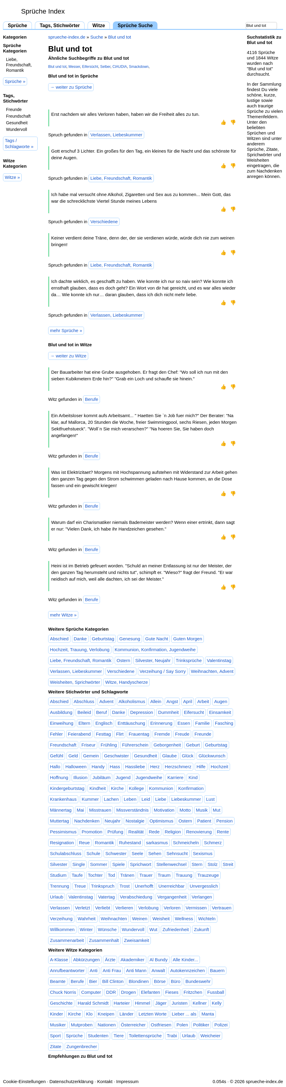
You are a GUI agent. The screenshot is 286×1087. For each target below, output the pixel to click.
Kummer (90, 799)
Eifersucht (194, 712)
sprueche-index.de (66, 37)
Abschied (59, 638)
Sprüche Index (43, 11)
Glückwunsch (211, 755)
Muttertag (59, 820)
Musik (202, 810)
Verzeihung (61, 918)
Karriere (175, 777)
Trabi (172, 1035)
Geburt (193, 744)
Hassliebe (135, 766)
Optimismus (161, 820)
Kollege (136, 788)
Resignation (62, 842)
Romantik (104, 842)
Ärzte (110, 959)
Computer (91, 992)
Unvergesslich (204, 886)
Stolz (212, 864)
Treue (80, 886)
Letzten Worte (152, 1013)
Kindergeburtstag (67, 788)
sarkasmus (157, 842)
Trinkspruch (102, 886)
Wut (153, 929)
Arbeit (203, 701)
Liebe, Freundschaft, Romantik (19, 65)
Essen (184, 723)
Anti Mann (136, 970)
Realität (136, 831)
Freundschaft (18, 116)
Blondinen (139, 981)
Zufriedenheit (176, 929)
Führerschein (135, 744)
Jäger (161, 1003)
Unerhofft (144, 886)
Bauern (217, 970)
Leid (145, 799)
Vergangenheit (172, 896)
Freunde (14, 109)
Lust (210, 799)
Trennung (59, 886)
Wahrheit (86, 918)
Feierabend (79, 734)
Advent (106, 701)
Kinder (56, 1013)
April (187, 701)
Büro (175, 981)
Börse (160, 981)
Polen (182, 1024)
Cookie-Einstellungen (24, 1081)
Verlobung (148, 907)
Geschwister (116, 755)
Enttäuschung (131, 723)
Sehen (154, 853)
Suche (96, 37)
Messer (74, 67)
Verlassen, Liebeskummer (116, 134)
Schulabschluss (65, 853)
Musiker (58, 1024)
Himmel (142, 1003)
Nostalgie (135, 820)
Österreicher (133, 1024)
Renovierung (199, 831)
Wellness (184, 918)
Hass (115, 766)
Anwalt (158, 970)
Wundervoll (16, 129)
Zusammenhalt (104, 940)
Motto (185, 810)
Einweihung (61, 723)
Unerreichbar (171, 886)
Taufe (77, 875)
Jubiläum (101, 777)
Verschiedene (104, 221)
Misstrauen (100, 810)
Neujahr (113, 820)
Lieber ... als (184, 1013)
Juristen (180, 1003)
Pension (224, 820)
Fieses (172, 992)
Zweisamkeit (136, 940)
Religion (173, 831)
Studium (58, 875)
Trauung (184, 875)
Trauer (146, 875)
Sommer (98, 864)
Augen (220, 701)
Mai (80, 810)
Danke (80, 638)
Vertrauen (222, 907)
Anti (94, 970)
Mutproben (82, 1024)
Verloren (172, 907)
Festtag (103, 734)
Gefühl (56, 755)
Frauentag (139, 734)
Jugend (123, 777)
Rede (154, 831)
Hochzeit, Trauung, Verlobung (80, 649)
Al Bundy (159, 959)
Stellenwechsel (171, 864)
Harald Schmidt (93, 1003)
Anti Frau (112, 970)
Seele (137, 853)
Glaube (169, 755)
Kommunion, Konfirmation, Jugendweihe (155, 649)
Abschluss (84, 701)
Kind (192, 777)
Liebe (160, 799)
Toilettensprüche (145, 1035)
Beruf (101, 712)
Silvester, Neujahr (153, 660)
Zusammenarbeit (67, 940)
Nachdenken (86, 820)
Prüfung (115, 831)
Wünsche (107, 929)
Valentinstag (219, 660)
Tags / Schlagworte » (19, 143)
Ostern (123, 660)
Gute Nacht (156, 638)
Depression (141, 712)
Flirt (119, 734)
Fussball (215, 992)
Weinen (140, 918)
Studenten (98, 1035)
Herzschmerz (178, 766)
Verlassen (60, 907)
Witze (98, 25)
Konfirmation (191, 788)
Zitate (55, 1046)
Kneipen (106, 1013)
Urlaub (56, 896)
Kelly (217, 1003)
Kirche (117, 788)
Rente (223, 831)
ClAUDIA (119, 67)
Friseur (89, 744)
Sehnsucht (177, 853)
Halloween (75, 766)
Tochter (95, 875)
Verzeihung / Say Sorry (163, 671)
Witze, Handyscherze (126, 682)
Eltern (84, 723)
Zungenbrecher (82, 1046)
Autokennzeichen (187, 970)
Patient (204, 820)
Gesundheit (17, 122)
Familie (202, 723)
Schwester (115, 853)
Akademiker (132, 959)
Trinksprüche (189, 660)
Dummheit (168, 712)
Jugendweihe (149, 777)
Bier (93, 981)
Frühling (109, 744)
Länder (127, 1013)
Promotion (92, 831)
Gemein (91, 755)
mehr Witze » (63, 614)
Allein (155, 701)
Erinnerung (161, 723)
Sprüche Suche (135, 25)
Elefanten (150, 992)
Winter (86, 929)
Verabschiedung (136, 896)
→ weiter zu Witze (68, 355)
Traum (164, 875)
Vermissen (196, 907)
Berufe (91, 399)
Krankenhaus (63, 799)
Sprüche (17, 25)
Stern (197, 864)
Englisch (104, 723)
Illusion (80, 777)
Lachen (111, 799)
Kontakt (105, 1081)
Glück (187, 755)
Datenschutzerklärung (71, 1081)
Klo (89, 1013)
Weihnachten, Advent (212, 671)
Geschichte (61, 1003)
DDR (111, 992)
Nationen (107, 1024)
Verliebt (102, 907)
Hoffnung (59, 777)
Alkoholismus (132, 701)
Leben (130, 799)
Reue (84, 842)
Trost (125, 886)
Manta (207, 1013)
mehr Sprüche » (66, 330)
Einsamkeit (220, 712)
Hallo (55, 766)
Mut (216, 810)
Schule (93, 853)
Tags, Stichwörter (60, 25)
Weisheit (160, 918)
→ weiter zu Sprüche (71, 87)
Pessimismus (63, 831)
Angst (172, 701)
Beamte (58, 981)
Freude (182, 734)
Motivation (164, 810)
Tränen (127, 875)
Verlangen (202, 896)
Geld (73, 755)
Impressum (127, 1081)
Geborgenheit (167, 744)
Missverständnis (132, 810)
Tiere (118, 1035)
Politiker (201, 1024)
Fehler (56, 734)
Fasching (224, 723)
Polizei (221, 1024)
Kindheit (97, 788)
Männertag (61, 810)
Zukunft (201, 929)
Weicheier (210, 1035)
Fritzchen (193, 992)
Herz (155, 766)
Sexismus (203, 853)
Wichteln (207, 918)
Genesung (129, 638)
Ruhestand (130, 842)
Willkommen (62, 929)
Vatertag (106, 896)
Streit (228, 864)
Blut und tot (119, 37)
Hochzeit (219, 766)
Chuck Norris (63, 992)
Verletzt (82, 907)
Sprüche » (15, 81)
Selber (105, 67)
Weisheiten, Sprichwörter (75, 682)
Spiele (118, 864)
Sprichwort (140, 864)
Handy (98, 766)
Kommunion (161, 788)
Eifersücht (90, 67)
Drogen (128, 992)
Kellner (200, 1003)
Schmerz (213, 842)
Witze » (12, 177)
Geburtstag (103, 638)
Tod (111, 875)
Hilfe (201, 766)
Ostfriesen (161, 1024)
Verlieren (124, 907)
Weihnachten (114, 918)
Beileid (84, 712)
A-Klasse (59, 959)
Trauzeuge (208, 875)
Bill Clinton (113, 981)
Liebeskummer (186, 799)
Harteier (122, 1003)
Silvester (58, 864)
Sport (55, 1035)
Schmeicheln (186, 842)
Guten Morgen (187, 638)
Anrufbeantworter (67, 970)
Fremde (162, 734)
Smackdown (138, 67)
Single (79, 864)
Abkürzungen (86, 959)
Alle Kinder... (185, 959)
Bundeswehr (197, 981)
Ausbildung (61, 712)
